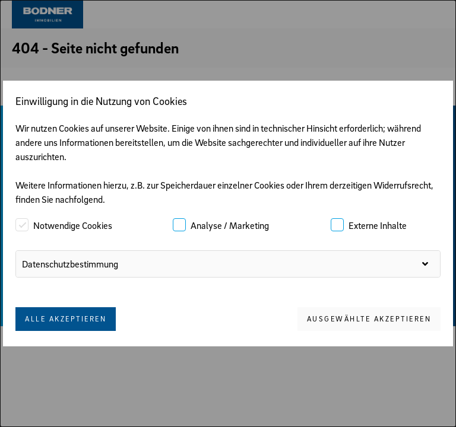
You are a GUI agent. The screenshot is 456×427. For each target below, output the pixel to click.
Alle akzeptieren (65, 318)
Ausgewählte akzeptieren (369, 318)
